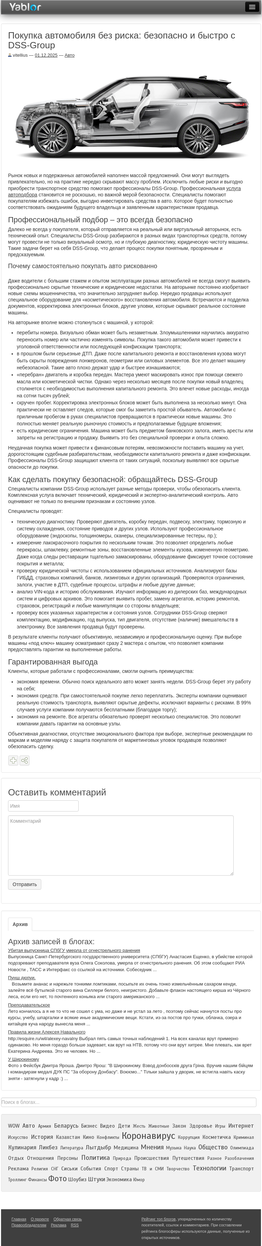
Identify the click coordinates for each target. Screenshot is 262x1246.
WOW (14, 1126)
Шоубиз (77, 1179)
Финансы (37, 1180)
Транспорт (241, 1168)
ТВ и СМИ (153, 1169)
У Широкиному (23, 1059)
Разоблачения (239, 1158)
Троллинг (17, 1180)
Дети (124, 1126)
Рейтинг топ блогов (159, 1219)
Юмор (139, 1180)
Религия (39, 1169)
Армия (44, 1126)
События (90, 1168)
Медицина (126, 1147)
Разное (214, 1158)
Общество (213, 1147)
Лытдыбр (98, 1147)
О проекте (40, 1219)
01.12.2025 (46, 55)
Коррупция (189, 1137)
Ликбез (48, 1147)
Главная (19, 1219)
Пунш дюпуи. (22, 977)
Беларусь (66, 1125)
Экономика (119, 1179)
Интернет (241, 1125)
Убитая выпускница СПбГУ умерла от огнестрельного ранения (74, 950)
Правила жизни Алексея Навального (46, 1032)
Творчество (178, 1169)
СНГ (54, 1169)
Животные (158, 1126)
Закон (179, 1126)
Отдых (16, 1158)
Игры (220, 1126)
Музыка (174, 1148)
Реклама (18, 1168)
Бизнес (89, 1126)
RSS (75, 1225)
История (42, 1137)
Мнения (152, 1147)
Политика (95, 1158)
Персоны (67, 1158)
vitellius (18, 55)
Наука (190, 1148)
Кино (88, 1137)
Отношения (40, 1158)
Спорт (111, 1168)
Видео (107, 1126)
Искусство (18, 1137)
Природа (122, 1158)
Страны (130, 1168)
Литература (71, 1148)
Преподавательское (29, 1005)
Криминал (244, 1137)
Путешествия (188, 1158)
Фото (57, 1179)
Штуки (96, 1179)
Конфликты (108, 1137)
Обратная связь (68, 1219)
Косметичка (217, 1137)
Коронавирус (148, 1136)
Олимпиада (242, 1148)
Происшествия (151, 1158)
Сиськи (69, 1168)
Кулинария (22, 1147)
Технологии (209, 1168)
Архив (20, 924)
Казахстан (68, 1137)
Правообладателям (29, 1225)
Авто (70, 55)
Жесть (139, 1126)
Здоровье (200, 1126)
